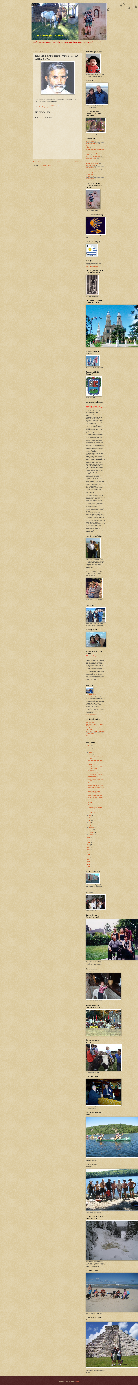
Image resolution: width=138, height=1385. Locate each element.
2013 (88, 842)
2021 (88, 861)
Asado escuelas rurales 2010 (93, 169)
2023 (88, 866)
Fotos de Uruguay (90, 722)
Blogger (77, 1381)
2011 (88, 837)
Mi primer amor (89, 176)
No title (90, 802)
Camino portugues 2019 (92, 172)
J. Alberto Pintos (91, 694)
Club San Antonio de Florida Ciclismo (95, 738)
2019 (88, 857)
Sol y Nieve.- (91, 770)
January (91, 750)
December (91, 834)
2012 (88, 840)
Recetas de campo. (90, 165)
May (90, 817)
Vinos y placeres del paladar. (93, 156)
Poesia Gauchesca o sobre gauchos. (95, 149)
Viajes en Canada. (90, 178)
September (92, 827)
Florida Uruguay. (90, 174)
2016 (88, 849)
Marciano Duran (90, 733)
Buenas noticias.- (92, 800)
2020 (88, 859)
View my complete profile (92, 714)
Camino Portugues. (90, 161)
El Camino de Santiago (91, 158)
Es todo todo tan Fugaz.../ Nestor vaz (95, 731)
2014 (88, 845)
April (90, 815)
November (91, 832)
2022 (88, 864)
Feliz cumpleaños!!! (93, 776)
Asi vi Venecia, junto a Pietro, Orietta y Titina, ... (95, 767)
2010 (88, 748)
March (90, 755)
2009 (88, 745)
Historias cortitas (90, 141)
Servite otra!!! (91, 764)
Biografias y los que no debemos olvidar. (49, 107)
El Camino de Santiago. (91, 143)
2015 (88, 847)
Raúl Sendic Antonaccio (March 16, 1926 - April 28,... (96, 788)
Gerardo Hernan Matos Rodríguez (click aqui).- (94, 792)
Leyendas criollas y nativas (92, 163)
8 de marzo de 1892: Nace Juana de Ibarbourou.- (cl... (95, 773)
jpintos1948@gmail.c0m (92, 266)
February (91, 752)
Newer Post (37, 162)
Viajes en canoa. (90, 167)
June (90, 820)
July (90, 822)
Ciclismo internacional (91, 736)
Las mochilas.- (92, 804)
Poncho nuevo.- (92, 782)
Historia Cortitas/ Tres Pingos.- (96, 785)
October (91, 829)
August (91, 825)
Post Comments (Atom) (46, 165)
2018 (88, 854)
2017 (88, 852)
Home (58, 162)
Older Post (78, 162)
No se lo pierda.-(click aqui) (95, 795)
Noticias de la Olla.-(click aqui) (96, 797)
